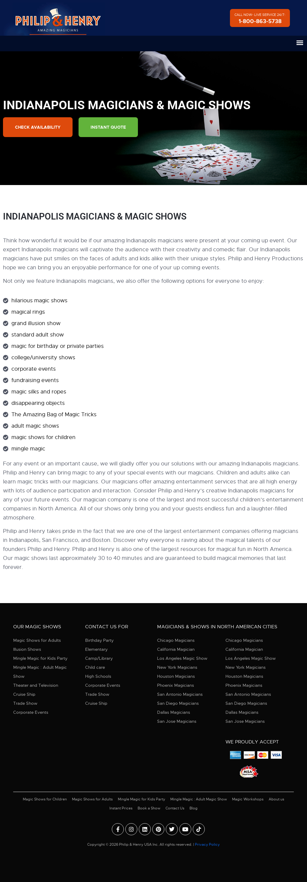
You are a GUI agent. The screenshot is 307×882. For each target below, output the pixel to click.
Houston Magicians (176, 676)
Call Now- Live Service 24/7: (259, 19)
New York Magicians (177, 667)
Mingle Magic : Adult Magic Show (40, 672)
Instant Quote (108, 127)
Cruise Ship (24, 694)
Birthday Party (99, 640)
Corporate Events (30, 712)
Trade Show (25, 703)
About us (276, 799)
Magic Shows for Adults (37, 640)
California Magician (176, 649)
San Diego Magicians (178, 703)
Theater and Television (35, 685)
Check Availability (38, 127)
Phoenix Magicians (175, 685)
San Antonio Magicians (180, 694)
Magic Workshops (248, 799)
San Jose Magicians (176, 721)
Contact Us (174, 808)
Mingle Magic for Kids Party (40, 658)
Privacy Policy (207, 844)
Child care (95, 667)
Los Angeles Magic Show (182, 658)
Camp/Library (99, 658)
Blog (193, 808)
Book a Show (149, 808)
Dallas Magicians (173, 712)
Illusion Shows (27, 649)
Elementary (96, 649)
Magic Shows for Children (45, 799)
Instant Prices (121, 808)
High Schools (98, 676)
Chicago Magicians (176, 640)
